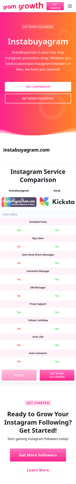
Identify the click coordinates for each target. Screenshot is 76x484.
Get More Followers (38, 98)
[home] (23, 6)
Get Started (55, 6)
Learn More (38, 470)
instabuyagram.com (26, 149)
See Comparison (38, 87)
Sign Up (19, 375)
